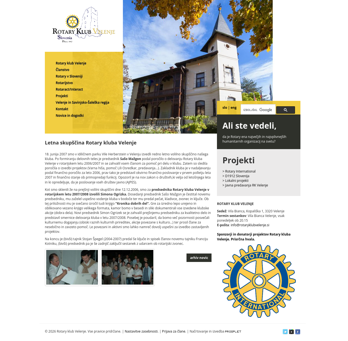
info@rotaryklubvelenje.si (250, 225)
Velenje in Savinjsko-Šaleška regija (82, 102)
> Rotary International (239, 171)
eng (234, 107)
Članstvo (62, 69)
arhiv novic (199, 257)
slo (224, 107)
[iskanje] (257, 110)
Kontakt (62, 109)
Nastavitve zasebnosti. (142, 331)
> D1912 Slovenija (235, 176)
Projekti (62, 95)
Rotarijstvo (64, 82)
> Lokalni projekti (235, 180)
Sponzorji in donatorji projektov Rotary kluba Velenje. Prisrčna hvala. (253, 236)
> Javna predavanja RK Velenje (245, 185)
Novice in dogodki (70, 115)
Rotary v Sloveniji (69, 76)
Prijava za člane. (174, 331)
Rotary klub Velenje (71, 63)
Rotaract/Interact (69, 89)
